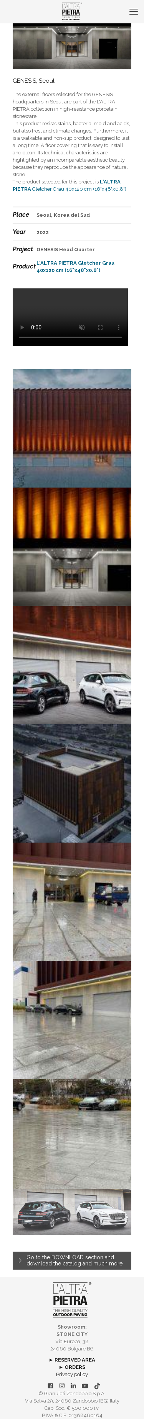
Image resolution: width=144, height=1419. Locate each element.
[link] (72, 1300)
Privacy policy (72, 1374)
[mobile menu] (133, 11)
